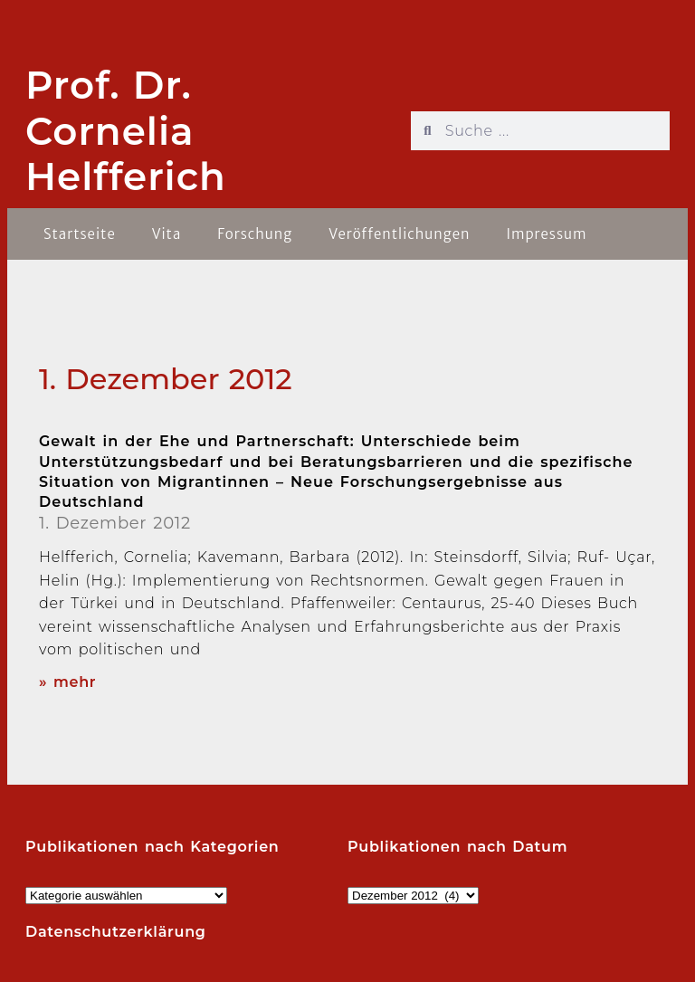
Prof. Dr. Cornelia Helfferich (125, 131)
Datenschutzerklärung (115, 931)
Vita (167, 234)
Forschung (254, 234)
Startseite (79, 234)
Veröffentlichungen (399, 234)
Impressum (546, 234)
